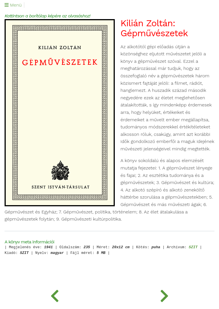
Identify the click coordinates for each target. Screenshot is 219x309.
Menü (13, 5)
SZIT (193, 247)
